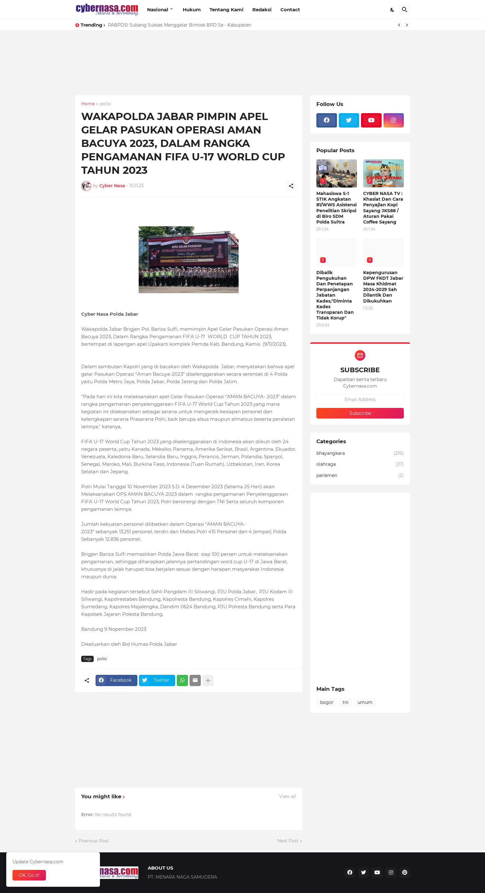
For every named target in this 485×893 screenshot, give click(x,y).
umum (365, 702)
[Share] (291, 186)
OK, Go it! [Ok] (29, 875)
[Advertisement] (187, 74)
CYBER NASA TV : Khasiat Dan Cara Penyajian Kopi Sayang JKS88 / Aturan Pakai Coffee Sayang (383, 208)
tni (346, 702)
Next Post (288, 841)
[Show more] (208, 680)
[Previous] (399, 25)
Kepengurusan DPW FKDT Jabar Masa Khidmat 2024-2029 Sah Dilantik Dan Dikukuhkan (383, 287)
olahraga (360, 464)
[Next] (407, 25)
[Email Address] (360, 399)
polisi (105, 104)
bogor (327, 702)
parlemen (360, 476)
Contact (290, 10)
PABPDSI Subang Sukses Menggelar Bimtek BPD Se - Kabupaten (179, 25)
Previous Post (94, 841)
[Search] (404, 9)
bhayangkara (360, 453)
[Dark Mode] (392, 9)
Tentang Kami (227, 10)
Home (88, 104)
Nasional (157, 10)
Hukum (192, 10)
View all (287, 796)
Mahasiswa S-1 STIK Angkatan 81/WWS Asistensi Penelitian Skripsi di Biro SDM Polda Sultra (336, 208)
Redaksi (262, 10)
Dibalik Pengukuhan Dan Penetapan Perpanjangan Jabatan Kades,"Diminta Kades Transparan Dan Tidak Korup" (335, 295)
